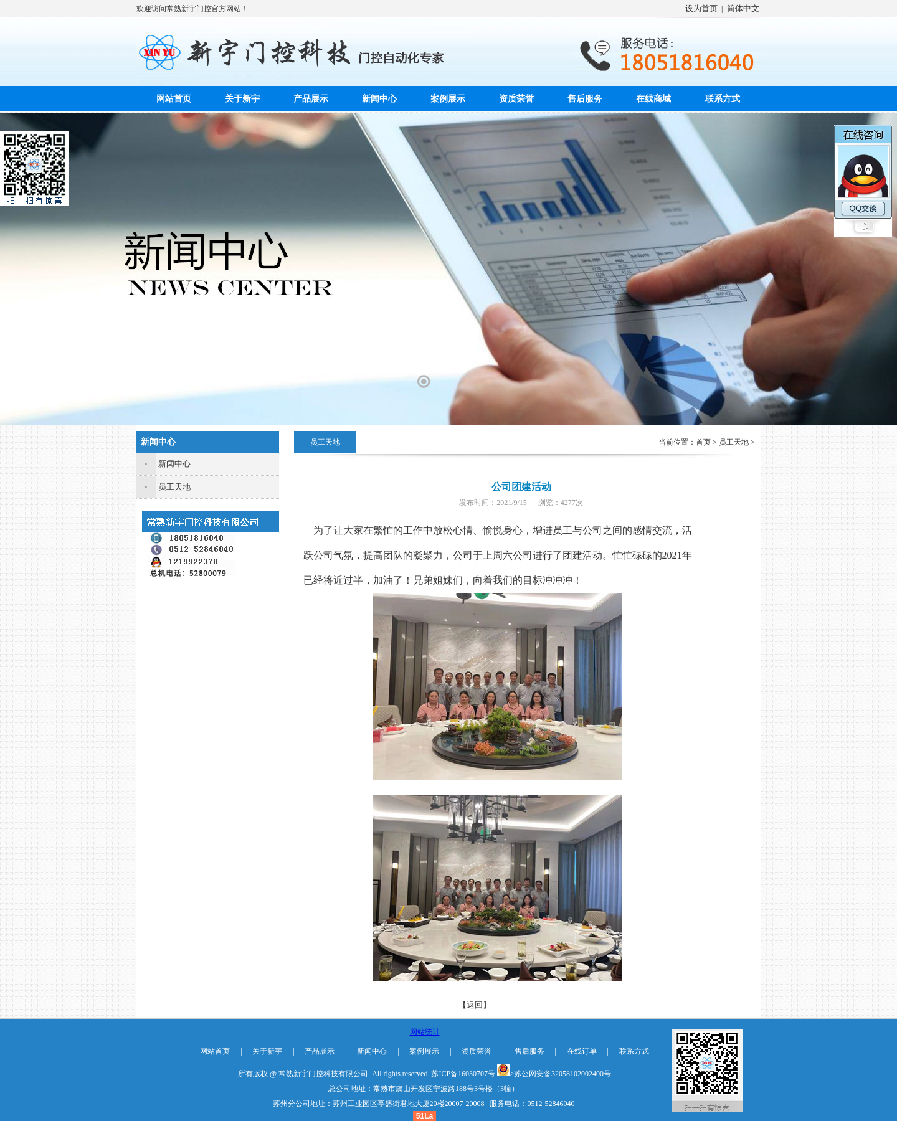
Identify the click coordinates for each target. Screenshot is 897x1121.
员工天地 (174, 486)
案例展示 (447, 98)
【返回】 (474, 1005)
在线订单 (582, 1051)
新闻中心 (379, 98)
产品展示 (310, 98)
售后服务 (584, 98)
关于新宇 (242, 98)
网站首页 (173, 98)
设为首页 (701, 8)
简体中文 (743, 8)
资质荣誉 (516, 98)
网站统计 (425, 1032)
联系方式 (722, 98)
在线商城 (653, 98)
